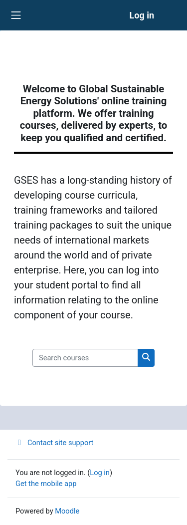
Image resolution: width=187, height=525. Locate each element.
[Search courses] (85, 358)
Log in (141, 15)
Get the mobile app (45, 483)
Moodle (67, 511)
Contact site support (54, 442)
